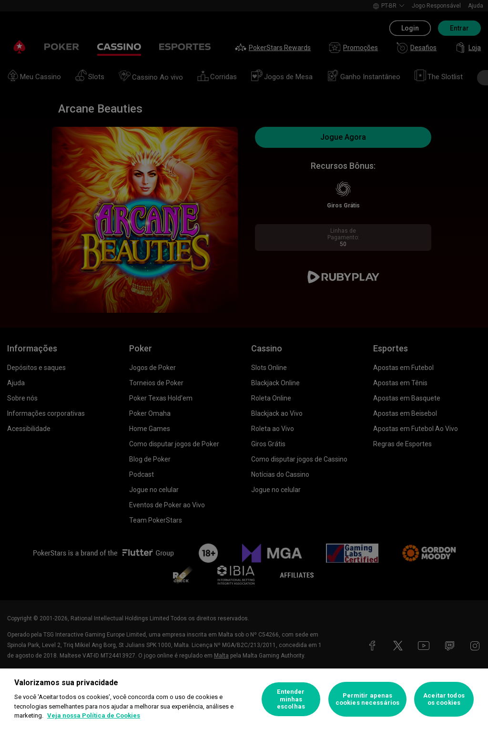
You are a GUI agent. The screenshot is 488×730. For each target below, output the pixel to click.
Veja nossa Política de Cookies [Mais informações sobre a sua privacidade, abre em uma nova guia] (93, 715)
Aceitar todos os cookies (444, 699)
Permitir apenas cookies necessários (367, 699)
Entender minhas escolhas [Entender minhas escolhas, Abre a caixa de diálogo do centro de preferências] (291, 699)
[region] (244, 699)
